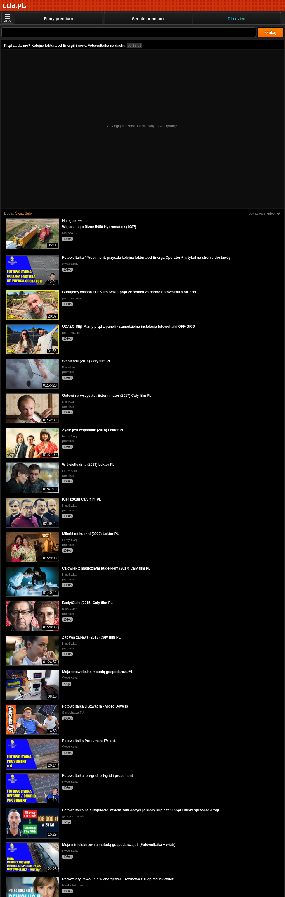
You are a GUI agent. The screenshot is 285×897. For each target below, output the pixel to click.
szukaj (270, 32)
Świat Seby (24, 213)
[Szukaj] (128, 32)
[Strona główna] (14, 5)
